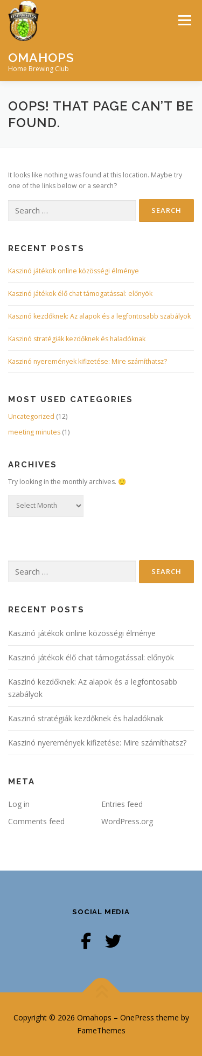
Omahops (41, 57)
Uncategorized (31, 416)
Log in (19, 804)
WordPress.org (127, 821)
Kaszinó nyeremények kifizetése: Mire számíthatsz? (87, 361)
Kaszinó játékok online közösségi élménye (73, 270)
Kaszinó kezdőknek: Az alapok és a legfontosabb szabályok (99, 316)
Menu (184, 20)
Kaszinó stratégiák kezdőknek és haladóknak (76, 338)
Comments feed (36, 821)
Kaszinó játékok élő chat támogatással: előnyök (80, 293)
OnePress (137, 1017)
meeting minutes (34, 432)
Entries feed (122, 804)
